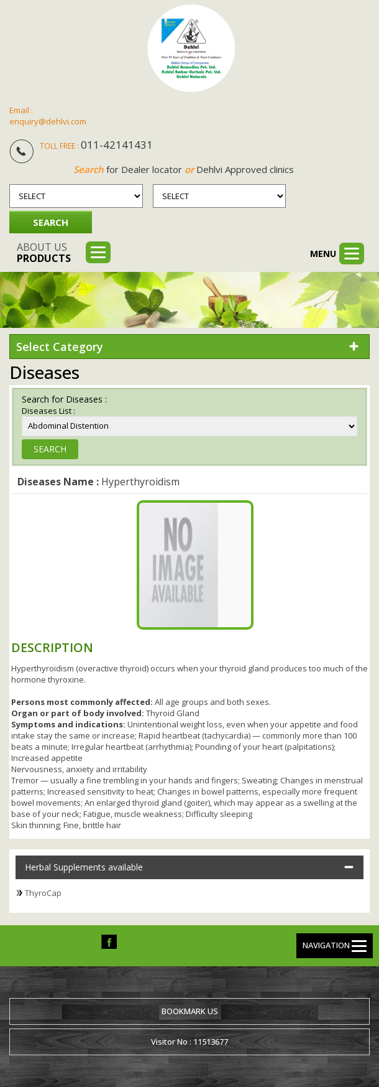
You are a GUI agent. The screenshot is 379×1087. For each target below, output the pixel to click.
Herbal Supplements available (84, 867)
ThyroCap (43, 892)
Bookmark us (190, 1011)
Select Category (59, 346)
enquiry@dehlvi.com (47, 121)
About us (44, 252)
